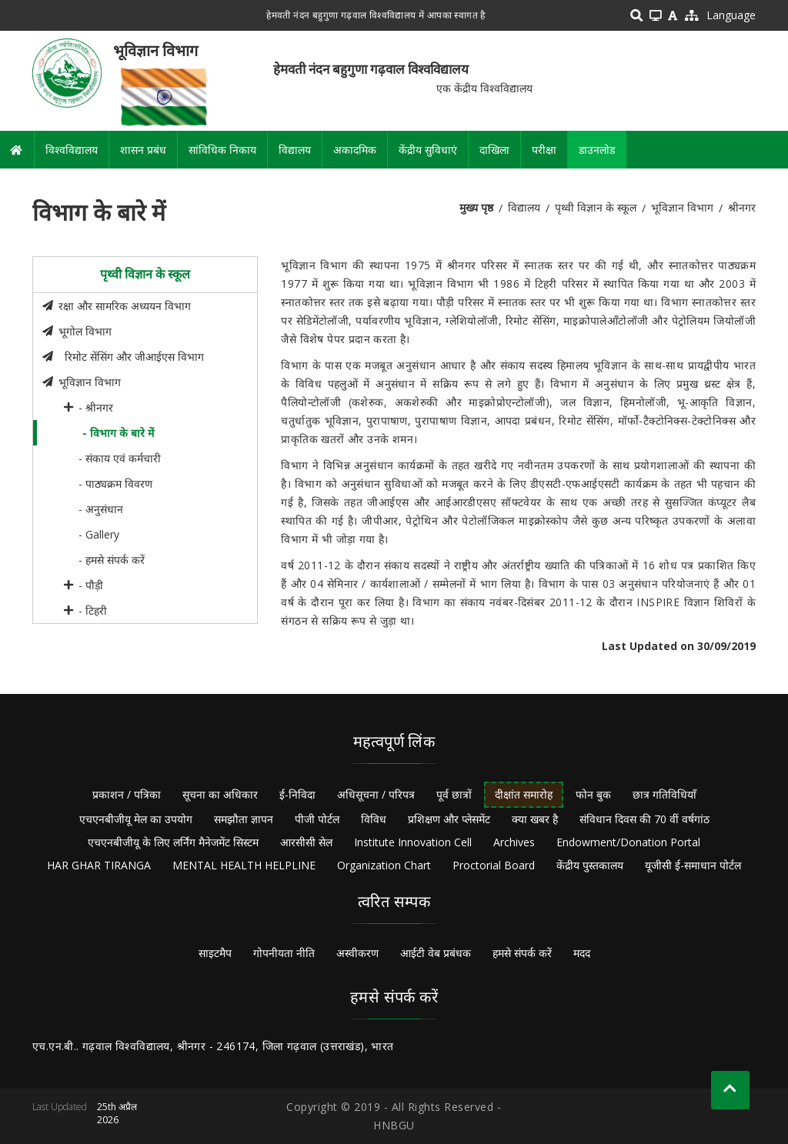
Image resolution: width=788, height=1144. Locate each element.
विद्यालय (295, 149)
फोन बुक (593, 794)
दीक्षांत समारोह (524, 794)
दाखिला (494, 149)
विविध (373, 819)
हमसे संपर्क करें (522, 953)
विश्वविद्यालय (71, 149)
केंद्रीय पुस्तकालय (589, 865)
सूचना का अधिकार (220, 794)
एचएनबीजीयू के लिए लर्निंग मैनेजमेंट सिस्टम (173, 842)
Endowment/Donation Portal (628, 842)
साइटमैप (215, 953)
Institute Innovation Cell (413, 842)
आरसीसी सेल (306, 842)
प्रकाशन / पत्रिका (126, 794)
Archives (514, 842)
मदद (581, 953)
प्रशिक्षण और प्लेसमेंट (449, 819)
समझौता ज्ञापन (243, 819)
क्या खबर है (535, 819)
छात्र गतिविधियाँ (664, 794)
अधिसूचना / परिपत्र (376, 794)
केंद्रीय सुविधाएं (428, 149)
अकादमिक (354, 149)
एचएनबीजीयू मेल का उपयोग (135, 819)
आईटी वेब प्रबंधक (435, 953)
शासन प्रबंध (143, 149)
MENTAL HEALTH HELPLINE (244, 865)
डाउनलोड (597, 149)
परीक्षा (544, 149)
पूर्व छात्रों (454, 794)
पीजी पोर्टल (317, 819)
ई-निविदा (297, 794)
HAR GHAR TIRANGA (99, 865)
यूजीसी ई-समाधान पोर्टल (693, 865)
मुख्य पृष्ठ (476, 207)
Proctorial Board (493, 865)
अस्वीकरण (357, 953)
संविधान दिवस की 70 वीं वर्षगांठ (644, 819)
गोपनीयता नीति (284, 953)
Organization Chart (384, 865)
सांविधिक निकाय (222, 149)
